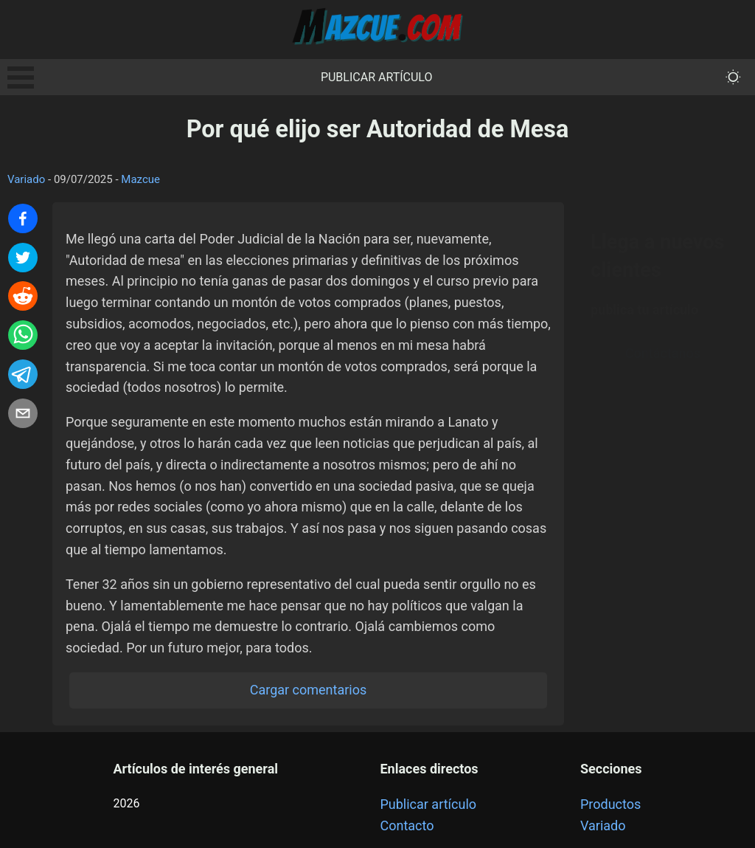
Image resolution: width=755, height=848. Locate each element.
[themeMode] (733, 77)
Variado (26, 179)
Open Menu (20, 77)
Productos (610, 804)
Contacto (407, 825)
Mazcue (140, 179)
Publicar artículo (377, 77)
